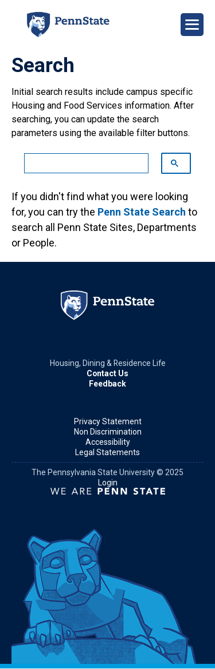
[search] (80, 163)
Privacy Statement (108, 421)
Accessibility (107, 442)
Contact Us (107, 373)
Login (108, 482)
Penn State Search (141, 212)
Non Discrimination (108, 431)
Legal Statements (107, 452)
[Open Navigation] (192, 24)
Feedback (107, 383)
